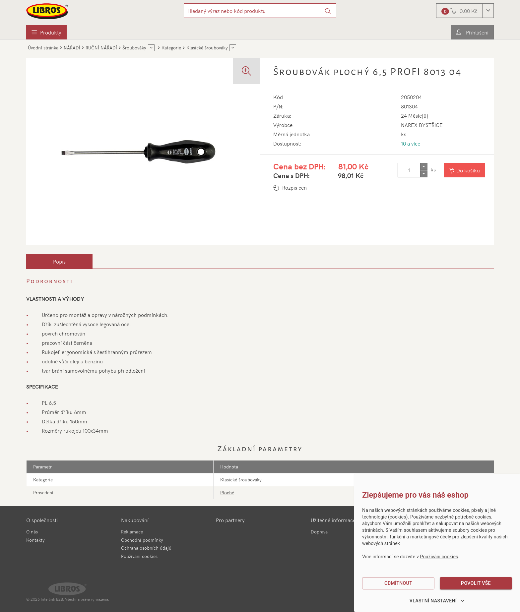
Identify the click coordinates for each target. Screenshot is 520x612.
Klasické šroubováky (241, 479)
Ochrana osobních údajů (146, 548)
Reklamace (132, 531)
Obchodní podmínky (142, 540)
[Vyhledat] (328, 10)
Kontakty (35, 540)
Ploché (227, 492)
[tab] (59, 261)
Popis (59, 261)
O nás (32, 531)
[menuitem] (46, 32)
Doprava (319, 531)
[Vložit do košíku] (465, 170)
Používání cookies (139, 556)
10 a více (410, 143)
